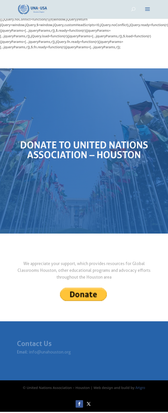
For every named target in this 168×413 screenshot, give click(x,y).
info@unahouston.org (49, 352)
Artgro (140, 388)
